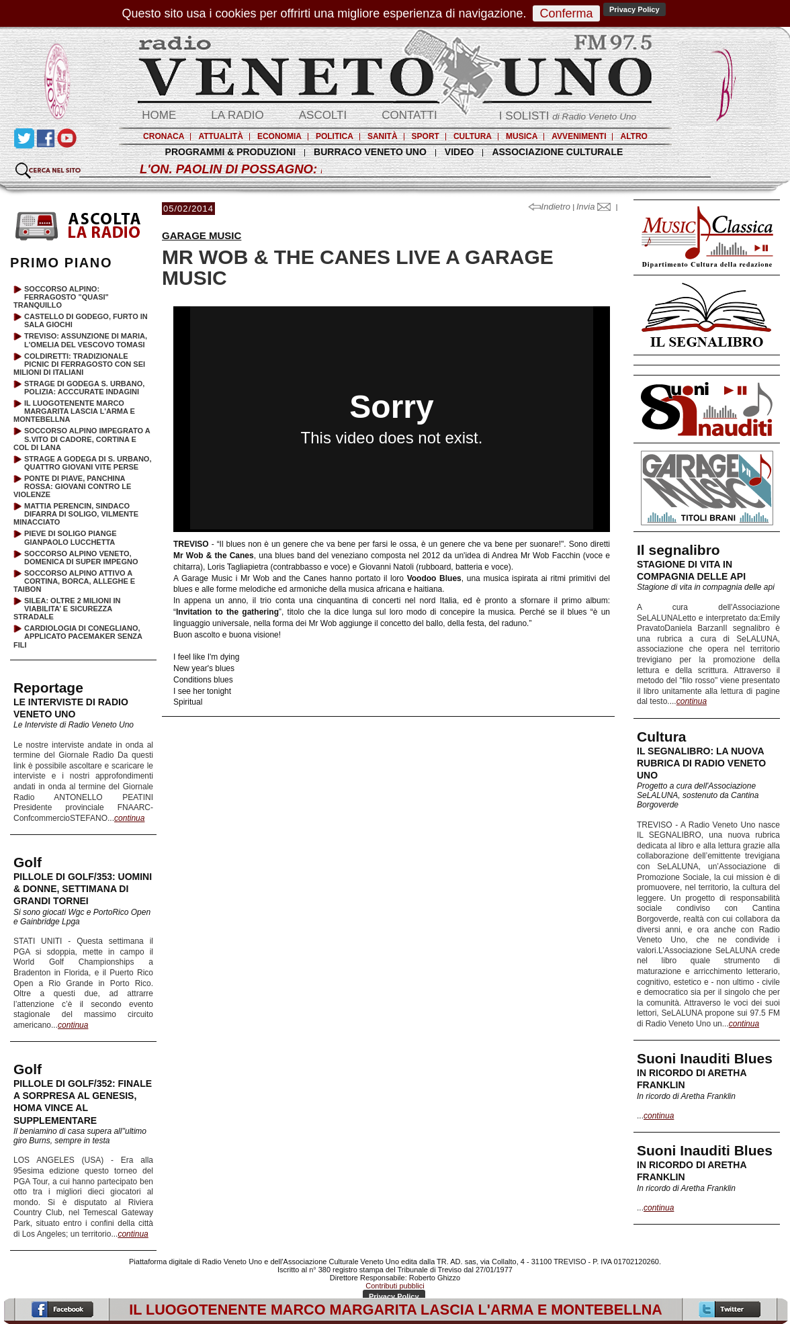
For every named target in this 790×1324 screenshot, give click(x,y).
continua (691, 701)
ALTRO (633, 136)
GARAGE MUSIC (201, 235)
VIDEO (459, 151)
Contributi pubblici (394, 1286)
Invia (593, 207)
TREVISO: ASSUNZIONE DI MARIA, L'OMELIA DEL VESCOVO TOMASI (85, 340)
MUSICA (521, 136)
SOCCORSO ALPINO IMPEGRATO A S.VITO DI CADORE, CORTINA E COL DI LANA (81, 439)
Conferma (565, 13)
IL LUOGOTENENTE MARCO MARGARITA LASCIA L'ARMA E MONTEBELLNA (74, 411)
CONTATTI (409, 115)
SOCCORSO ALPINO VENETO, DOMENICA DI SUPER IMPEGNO (81, 557)
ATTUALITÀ (220, 136)
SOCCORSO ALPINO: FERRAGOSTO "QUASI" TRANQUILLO (61, 297)
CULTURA (472, 136)
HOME (159, 115)
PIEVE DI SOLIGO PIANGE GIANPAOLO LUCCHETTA (70, 537)
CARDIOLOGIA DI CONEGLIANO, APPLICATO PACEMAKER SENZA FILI (77, 636)
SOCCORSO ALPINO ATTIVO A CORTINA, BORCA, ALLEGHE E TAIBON (74, 581)
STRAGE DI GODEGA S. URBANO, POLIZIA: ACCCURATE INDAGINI (84, 388)
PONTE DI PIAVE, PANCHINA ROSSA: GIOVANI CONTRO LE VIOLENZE (72, 486)
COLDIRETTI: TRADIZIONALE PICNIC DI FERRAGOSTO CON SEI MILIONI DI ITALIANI (79, 364)
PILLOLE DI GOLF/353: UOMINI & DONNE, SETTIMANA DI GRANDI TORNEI (82, 888)
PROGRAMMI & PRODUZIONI (230, 151)
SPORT (425, 136)
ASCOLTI (323, 115)
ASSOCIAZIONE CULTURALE (557, 151)
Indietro (550, 207)
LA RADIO (237, 115)
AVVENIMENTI (579, 136)
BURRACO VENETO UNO (370, 151)
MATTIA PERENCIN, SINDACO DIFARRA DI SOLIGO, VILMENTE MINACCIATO (75, 514)
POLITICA (334, 136)
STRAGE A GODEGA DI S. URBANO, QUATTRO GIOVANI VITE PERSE (87, 463)
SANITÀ (382, 136)
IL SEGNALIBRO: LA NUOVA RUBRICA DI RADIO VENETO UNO (701, 763)
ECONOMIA (279, 136)
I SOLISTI (567, 115)
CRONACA (163, 136)
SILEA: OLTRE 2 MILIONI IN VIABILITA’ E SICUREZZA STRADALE (66, 609)
